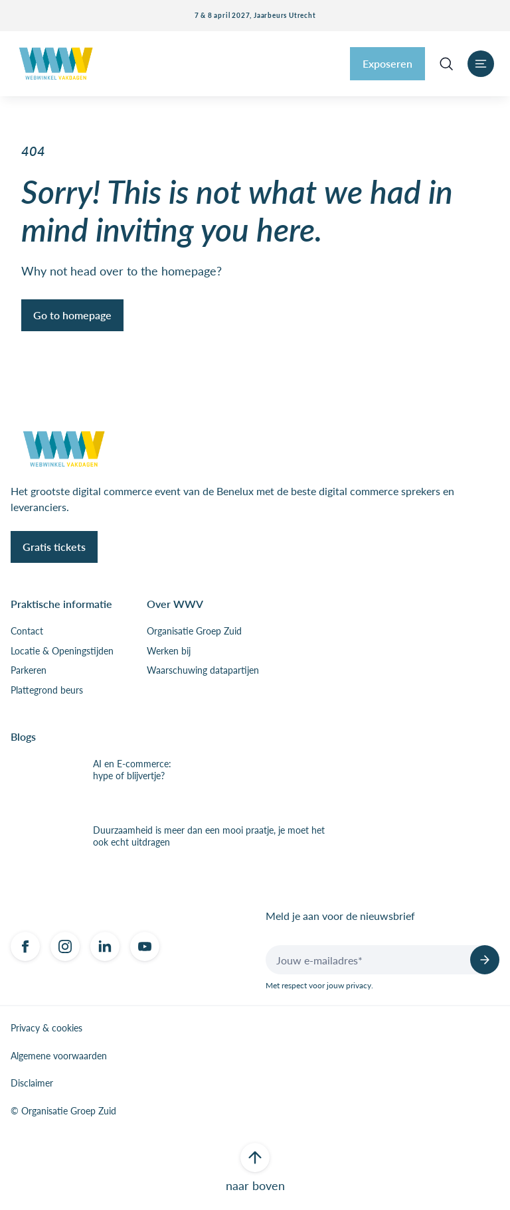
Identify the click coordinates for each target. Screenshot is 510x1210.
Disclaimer (32, 1083)
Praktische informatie (61, 603)
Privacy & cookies (46, 1028)
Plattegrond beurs (47, 690)
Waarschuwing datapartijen (203, 670)
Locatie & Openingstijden (62, 651)
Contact (27, 631)
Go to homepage (72, 315)
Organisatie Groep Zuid (194, 631)
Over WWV (175, 603)
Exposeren (387, 63)
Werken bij (169, 651)
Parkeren (28, 670)
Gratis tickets (54, 546)
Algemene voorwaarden (59, 1056)
